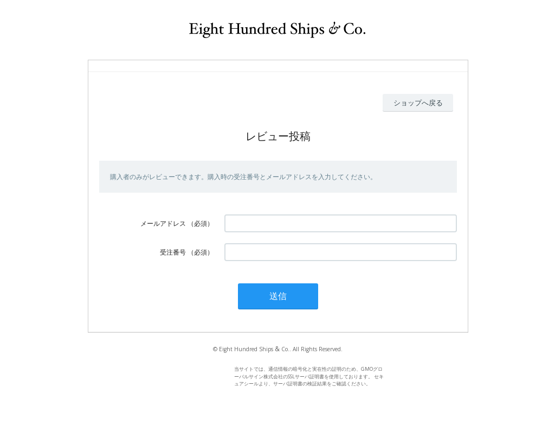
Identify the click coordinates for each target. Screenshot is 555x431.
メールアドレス (163, 223)
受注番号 (173, 252)
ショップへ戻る (418, 102)
